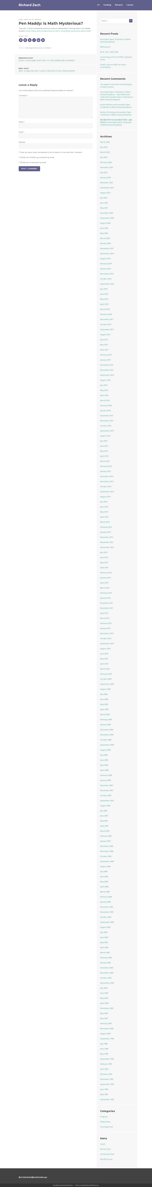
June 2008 (104, 760)
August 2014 (105, 496)
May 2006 (104, 881)
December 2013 (106, 537)
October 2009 (105, 679)
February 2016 (106, 405)
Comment (23, 95)
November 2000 (106, 1028)
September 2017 (107, 329)
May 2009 (104, 704)
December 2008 (106, 729)
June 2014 (104, 507)
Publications (105, 1122)
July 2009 (103, 694)
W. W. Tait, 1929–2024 (109, 52)
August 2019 (105, 258)
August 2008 (105, 750)
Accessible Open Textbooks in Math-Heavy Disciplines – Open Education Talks (115, 94)
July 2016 (103, 385)
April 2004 (104, 1003)
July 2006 (103, 871)
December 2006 (106, 846)
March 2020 (105, 238)
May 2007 (104, 821)
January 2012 (105, 598)
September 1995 (107, 1059)
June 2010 (104, 653)
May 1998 (104, 1054)
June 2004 (104, 993)
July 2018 (103, 289)
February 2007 (106, 836)
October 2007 (105, 795)
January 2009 (105, 724)
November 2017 (106, 319)
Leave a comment (44, 48)
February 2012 (106, 593)
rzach (38, 19)
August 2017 (105, 334)
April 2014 (104, 517)
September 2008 (107, 745)
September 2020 (107, 218)
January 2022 (105, 177)
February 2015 (106, 466)
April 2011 (104, 613)
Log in (102, 1144)
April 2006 (104, 887)
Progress (104, 1116)
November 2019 (106, 248)
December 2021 (106, 182)
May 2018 (104, 299)
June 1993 (104, 1089)
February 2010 (106, 674)
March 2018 (105, 309)
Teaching (107, 5)
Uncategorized (31, 48)
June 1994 (104, 1069)
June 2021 (104, 203)
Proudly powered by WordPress (63, 1185)
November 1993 (106, 1079)
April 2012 (104, 583)
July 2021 (103, 198)
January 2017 (105, 360)
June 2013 (104, 557)
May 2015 (104, 451)
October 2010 (105, 638)
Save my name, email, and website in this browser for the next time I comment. (51, 152)
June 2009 (104, 699)
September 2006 (107, 861)
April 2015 (104, 456)
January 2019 (105, 269)
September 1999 (107, 1038)
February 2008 (106, 775)
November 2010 (106, 633)
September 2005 (107, 922)
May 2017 (104, 344)
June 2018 (104, 294)
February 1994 (106, 1074)
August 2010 (105, 648)
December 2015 (106, 415)
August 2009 (105, 689)
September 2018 (107, 284)
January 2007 (105, 841)
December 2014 (106, 476)
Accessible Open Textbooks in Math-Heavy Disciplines (116, 98)
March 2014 (105, 522)
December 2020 (106, 213)
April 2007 (104, 826)
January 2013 (105, 578)
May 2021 (104, 208)
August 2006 (105, 866)
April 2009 (104, 709)
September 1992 (107, 1099)
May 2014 (104, 512)
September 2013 (107, 547)
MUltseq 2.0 (105, 47)
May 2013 (104, 562)
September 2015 (107, 431)
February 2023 (106, 162)
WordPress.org (106, 1159)
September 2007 (107, 800)
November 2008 (106, 735)
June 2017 (104, 339)
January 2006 (105, 902)
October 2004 (105, 978)
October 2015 (105, 426)
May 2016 (104, 390)
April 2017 (104, 350)
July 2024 (103, 147)
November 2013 (106, 542)
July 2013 (103, 552)
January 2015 (105, 471)
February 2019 (106, 263)
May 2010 (104, 659)
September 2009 (107, 684)
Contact (129, 5)
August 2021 (105, 193)
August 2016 (105, 380)
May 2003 (104, 1013)
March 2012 (105, 588)
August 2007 (105, 805)
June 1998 (104, 1049)
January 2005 (105, 962)
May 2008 (104, 765)
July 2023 (103, 157)
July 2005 (103, 932)
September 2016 (107, 375)
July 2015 (103, 441)
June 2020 (104, 228)
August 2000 (105, 1033)
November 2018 (106, 274)
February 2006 (106, 897)
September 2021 (107, 187)
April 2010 (104, 664)
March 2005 (105, 952)
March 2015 (105, 461)
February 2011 (106, 623)
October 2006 (105, 856)
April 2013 (104, 567)
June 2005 (104, 937)
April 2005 (104, 947)
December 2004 (106, 968)
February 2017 (106, 355)
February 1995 (106, 1064)
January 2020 (105, 243)
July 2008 (103, 755)
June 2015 (104, 446)
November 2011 (106, 608)
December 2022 (106, 167)
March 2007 (105, 831)
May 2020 (104, 233)
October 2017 (105, 324)
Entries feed (105, 1149)
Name (22, 122)
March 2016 (105, 400)
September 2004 (107, 983)
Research (119, 5)
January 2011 (105, 628)
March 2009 (105, 714)
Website (22, 142)
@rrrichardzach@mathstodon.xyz (33, 1177)
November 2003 (106, 1008)
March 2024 (105, 152)
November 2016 (106, 370)
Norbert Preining (107, 112)
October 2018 (105, 279)
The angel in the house (110, 84)
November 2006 (106, 851)
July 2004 (103, 988)
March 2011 (105, 618)
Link (21, 19)
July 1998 (103, 1044)
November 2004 (106, 973)
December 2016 (106, 365)
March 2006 (105, 892)
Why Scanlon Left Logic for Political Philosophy (56, 69)
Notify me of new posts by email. (33, 162)
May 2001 (104, 1018)
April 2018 (104, 304)
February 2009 (106, 719)
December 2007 (106, 785)
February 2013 (106, 572)
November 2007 (106, 790)
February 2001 (106, 1023)
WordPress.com (94, 1185)
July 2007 (103, 811)
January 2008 (105, 780)
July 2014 (103, 502)
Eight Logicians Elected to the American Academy (56, 59)
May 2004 (104, 998)
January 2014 (105, 532)
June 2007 (104, 816)
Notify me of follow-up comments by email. (37, 157)
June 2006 (104, 876)
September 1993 (107, 1084)
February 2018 (106, 314)
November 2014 (106, 481)
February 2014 (106, 527)
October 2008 (105, 740)
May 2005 (104, 942)
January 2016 (105, 410)
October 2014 (105, 486)
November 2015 (106, 420)
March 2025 (105, 142)
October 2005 (105, 917)
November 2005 (106, 912)
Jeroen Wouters (106, 104)
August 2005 (105, 927)
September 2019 (107, 253)
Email (21, 132)
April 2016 (104, 395)
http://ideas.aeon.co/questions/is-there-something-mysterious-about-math (58, 31)
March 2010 (105, 669)
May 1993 (104, 1094)
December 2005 (106, 907)
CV (98, 5)
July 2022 (103, 172)
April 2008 (104, 770)
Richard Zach (30, 5)
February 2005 (106, 957)
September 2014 (107, 491)
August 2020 (105, 223)
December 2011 (106, 603)
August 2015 (105, 436)
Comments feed (107, 1154)
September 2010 (107, 643)
